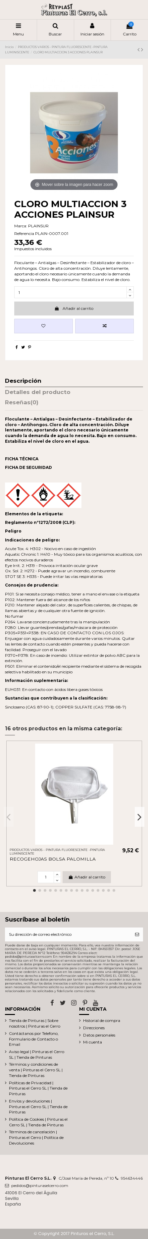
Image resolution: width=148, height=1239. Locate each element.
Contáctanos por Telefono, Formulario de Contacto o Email (34, 1039)
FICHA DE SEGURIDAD (28, 467)
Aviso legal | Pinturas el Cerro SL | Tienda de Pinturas (36, 1054)
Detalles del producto (38, 392)
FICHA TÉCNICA (21, 458)
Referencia (24, 233)
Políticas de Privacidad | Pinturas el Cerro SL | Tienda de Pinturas (38, 1088)
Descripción (23, 381)
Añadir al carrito (74, 308)
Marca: (20, 225)
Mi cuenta (92, 1042)
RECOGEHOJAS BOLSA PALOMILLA (53, 859)
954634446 (132, 1178)
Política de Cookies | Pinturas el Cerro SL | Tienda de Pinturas (38, 1122)
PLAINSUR (38, 225)
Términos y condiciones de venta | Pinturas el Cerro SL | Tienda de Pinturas (36, 1070)
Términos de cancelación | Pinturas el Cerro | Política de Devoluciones (36, 1137)
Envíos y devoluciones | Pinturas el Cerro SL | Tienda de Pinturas (38, 1106)
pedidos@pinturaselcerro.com (39, 1185)
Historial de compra (101, 1020)
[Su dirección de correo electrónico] (68, 934)
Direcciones (94, 1027)
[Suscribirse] (137, 934)
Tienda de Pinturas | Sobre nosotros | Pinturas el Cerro (34, 1023)
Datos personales (99, 1035)
